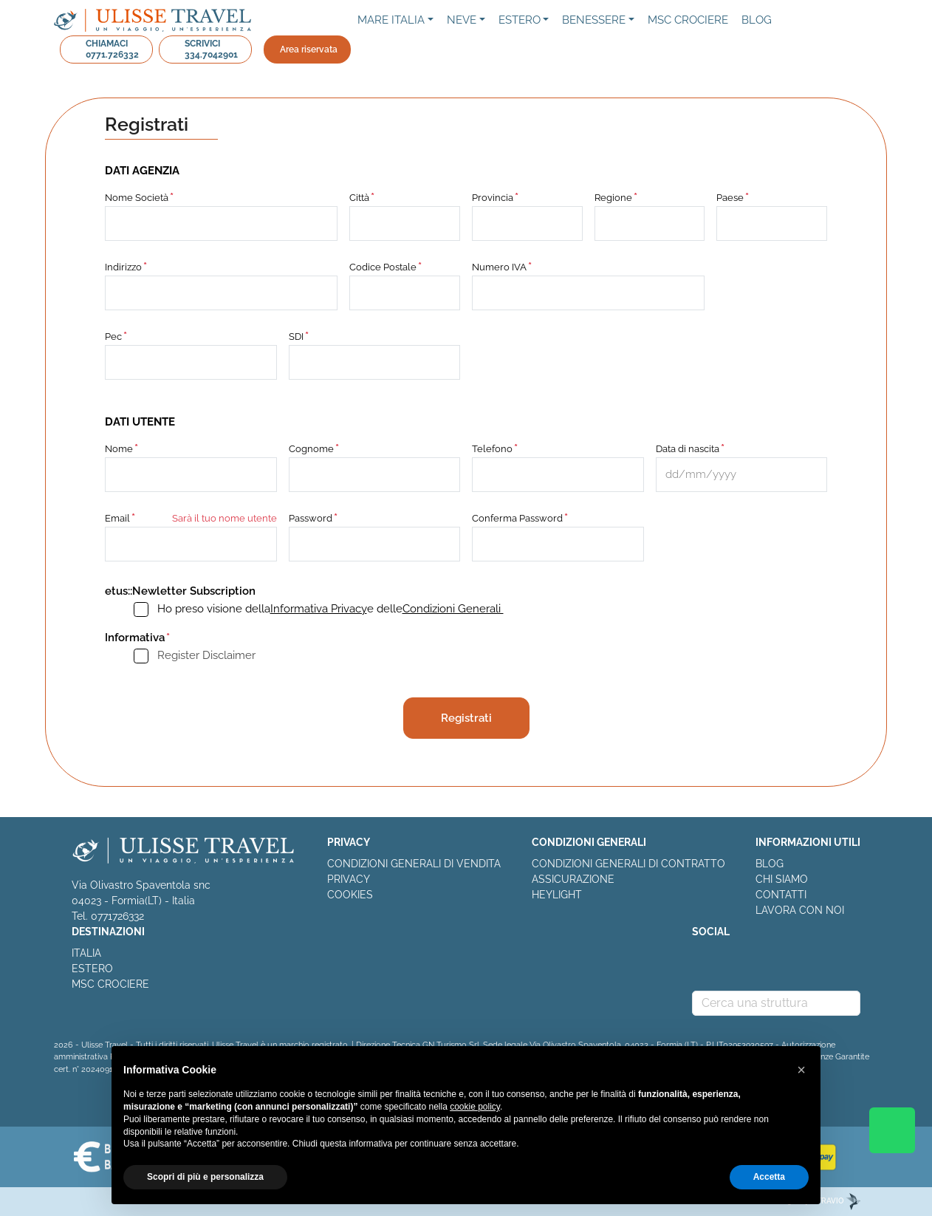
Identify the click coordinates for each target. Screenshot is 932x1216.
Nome (119, 448)
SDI (296, 336)
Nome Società (136, 197)
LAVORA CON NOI (799, 910)
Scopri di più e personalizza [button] (205, 1177)
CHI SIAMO (781, 879)
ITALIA (86, 953)
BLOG (769, 864)
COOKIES (350, 895)
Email (117, 518)
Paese (730, 197)
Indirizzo (123, 267)
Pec (113, 336)
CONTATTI (780, 895)
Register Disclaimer (206, 655)
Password (310, 518)
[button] (801, 1070)
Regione (613, 197)
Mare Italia (391, 20)
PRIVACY (348, 879)
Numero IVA (499, 267)
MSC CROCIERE (110, 984)
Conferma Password (517, 518)
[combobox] (776, 1003)
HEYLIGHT (557, 895)
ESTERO (92, 968)
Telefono (492, 448)
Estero (519, 20)
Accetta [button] (769, 1177)
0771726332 (117, 916)
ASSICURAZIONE (573, 879)
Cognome (311, 448)
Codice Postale (383, 267)
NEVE (461, 20)
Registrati (466, 718)
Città (359, 197)
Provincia (492, 197)
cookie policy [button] (475, 1106)
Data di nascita (687, 448)
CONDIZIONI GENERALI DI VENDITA (414, 864)
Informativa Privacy (318, 608)
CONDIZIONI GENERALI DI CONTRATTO (628, 864)
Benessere (594, 20)
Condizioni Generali (453, 608)
